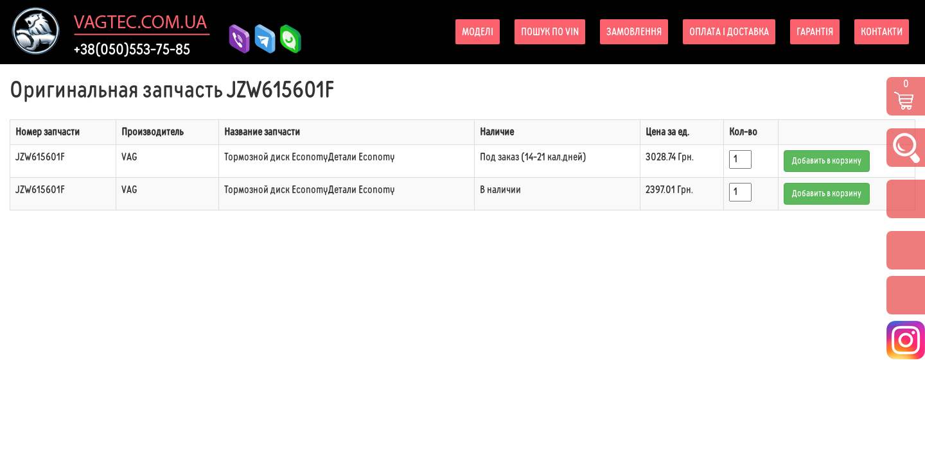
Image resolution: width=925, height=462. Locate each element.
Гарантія (815, 32)
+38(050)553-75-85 (132, 49)
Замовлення (634, 32)
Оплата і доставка (729, 32)
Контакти (882, 32)
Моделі (477, 32)
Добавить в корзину (826, 160)
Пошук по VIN (550, 32)
